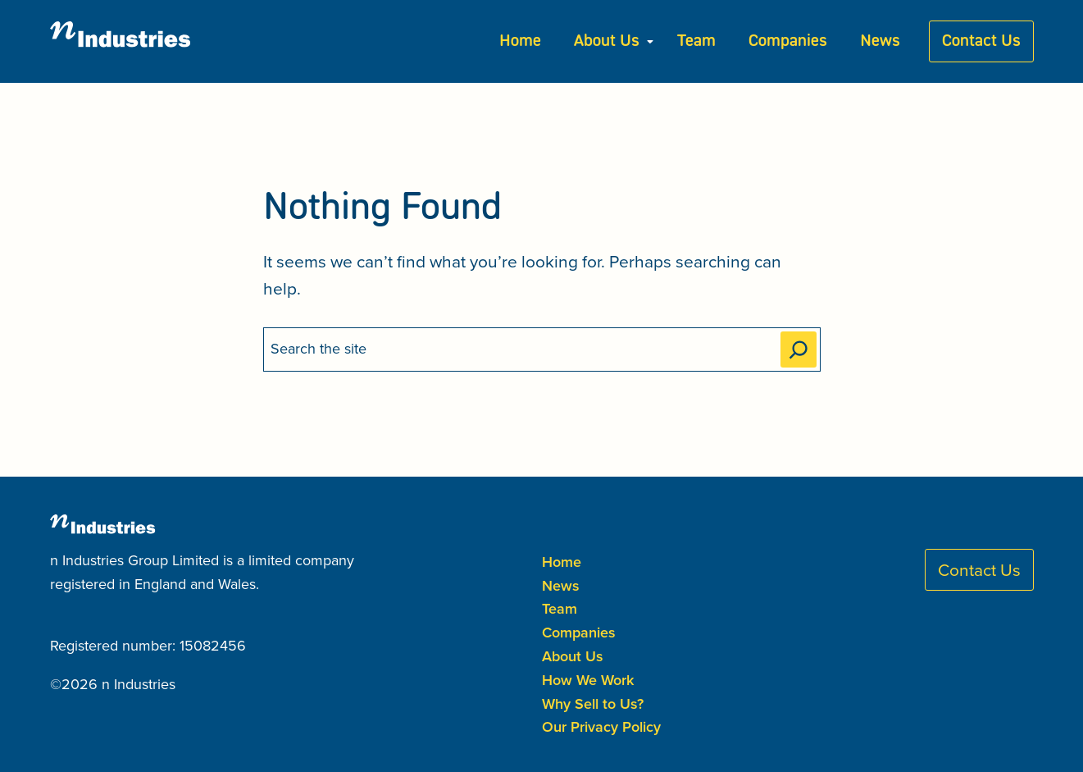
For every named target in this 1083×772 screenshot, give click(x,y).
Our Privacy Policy (601, 726)
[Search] (798, 349)
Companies (788, 41)
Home (520, 41)
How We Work (588, 679)
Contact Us (981, 41)
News (880, 41)
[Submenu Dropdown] (650, 42)
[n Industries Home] (132, 41)
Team (696, 41)
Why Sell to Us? (593, 703)
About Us (606, 41)
